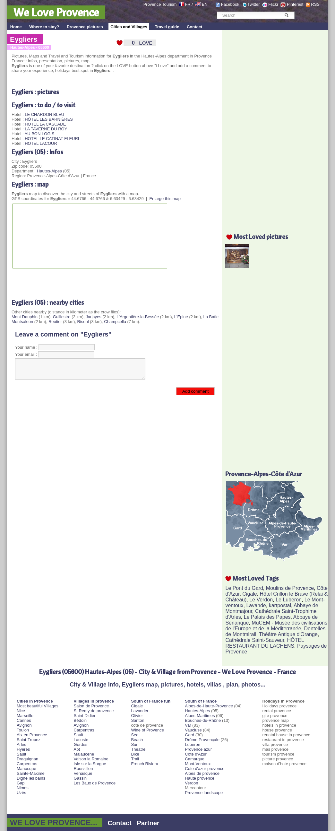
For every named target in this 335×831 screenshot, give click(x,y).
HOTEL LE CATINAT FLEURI (52, 138)
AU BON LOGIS (39, 133)
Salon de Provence (91, 706)
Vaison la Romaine (91, 759)
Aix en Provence (32, 734)
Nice (21, 710)
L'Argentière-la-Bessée (137, 316)
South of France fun (150, 701)
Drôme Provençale (202, 739)
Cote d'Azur (196, 754)
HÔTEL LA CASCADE (45, 124)
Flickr (273, 4)
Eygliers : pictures (35, 92)
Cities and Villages (128, 26)
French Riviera (144, 763)
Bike (135, 754)
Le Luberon (289, 599)
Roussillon (83, 768)
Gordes (81, 744)
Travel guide (167, 26)
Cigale (249, 594)
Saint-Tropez (28, 739)
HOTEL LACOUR (41, 143)
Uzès (21, 792)
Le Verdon (261, 599)
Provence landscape (204, 792)
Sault (21, 754)
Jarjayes (93, 316)
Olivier (137, 715)
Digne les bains (31, 778)
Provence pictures (85, 26)
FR (187, 4)
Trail (135, 759)
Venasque (83, 773)
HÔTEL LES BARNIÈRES (49, 119)
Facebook (230, 4)
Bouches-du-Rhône (203, 720)
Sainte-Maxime (31, 773)
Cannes (24, 720)
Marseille (25, 715)
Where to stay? (44, 26)
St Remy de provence (94, 710)
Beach (137, 739)
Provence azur (198, 749)
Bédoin (80, 720)
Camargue (194, 759)
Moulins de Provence (290, 588)
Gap (21, 783)
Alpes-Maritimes (200, 715)
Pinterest (295, 4)
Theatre (138, 749)
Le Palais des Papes (267, 617)
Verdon (191, 783)
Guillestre (62, 316)
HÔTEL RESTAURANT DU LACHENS (264, 643)
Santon (137, 720)
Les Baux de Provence (95, 783)
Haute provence (199, 778)
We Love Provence (56, 12)
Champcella (115, 321)
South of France (201, 701)
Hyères (23, 749)
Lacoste (81, 739)
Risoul (83, 321)
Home (16, 26)
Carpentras (27, 763)
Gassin (80, 778)
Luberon (192, 744)
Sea (134, 734)
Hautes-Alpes (49, 171)
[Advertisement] (87, 281)
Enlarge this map (165, 198)
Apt (77, 749)
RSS (315, 4)
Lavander (139, 710)
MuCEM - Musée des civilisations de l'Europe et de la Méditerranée (276, 625)
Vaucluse (193, 730)
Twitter (253, 4)
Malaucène (84, 754)
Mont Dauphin (25, 316)
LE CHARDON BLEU (44, 114)
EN (205, 4)
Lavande (256, 605)
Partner (148, 823)
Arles (21, 744)
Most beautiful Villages (37, 706)
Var (188, 725)
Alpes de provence (202, 773)
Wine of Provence (147, 730)
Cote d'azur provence (204, 768)
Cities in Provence (35, 701)
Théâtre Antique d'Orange (288, 634)
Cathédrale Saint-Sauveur (254, 640)
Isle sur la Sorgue (90, 763)
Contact (194, 26)
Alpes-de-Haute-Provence (209, 706)
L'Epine (181, 316)
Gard (189, 734)
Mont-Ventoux (197, 763)
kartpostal (280, 605)
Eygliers (24, 39)
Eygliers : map (30, 184)
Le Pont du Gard (244, 588)
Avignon (24, 725)
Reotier (55, 321)
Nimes (23, 787)
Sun (134, 744)
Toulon (23, 730)
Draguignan (27, 759)
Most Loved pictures (261, 236)
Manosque (26, 768)
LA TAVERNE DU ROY (46, 129)
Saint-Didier (85, 715)
